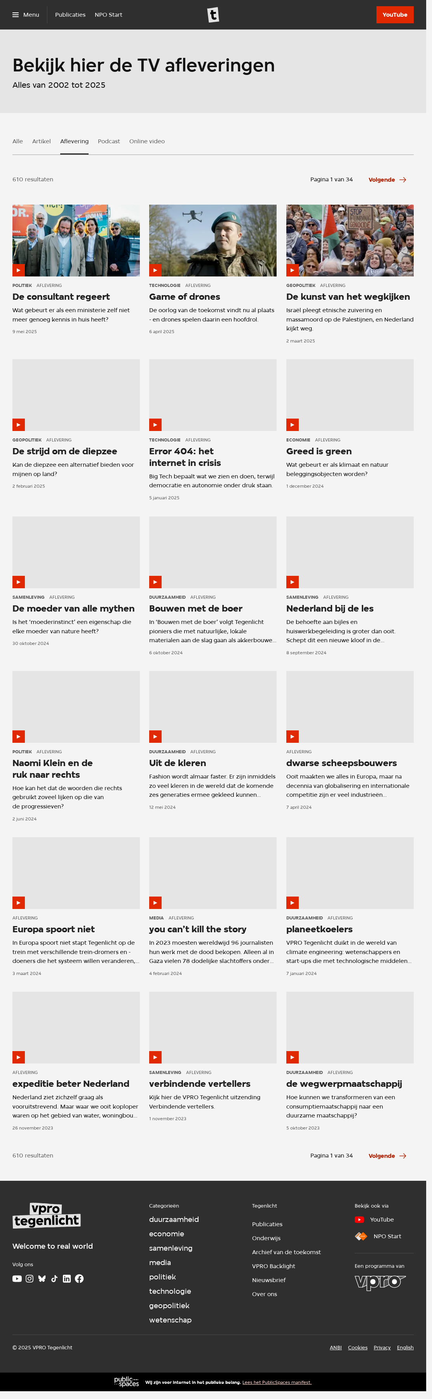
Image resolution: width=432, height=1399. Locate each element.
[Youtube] (17, 1278)
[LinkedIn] (66, 1278)
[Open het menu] (26, 14)
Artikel (41, 141)
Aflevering (74, 141)
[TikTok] (54, 1278)
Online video (147, 141)
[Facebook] (79, 1278)
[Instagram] (29, 1278)
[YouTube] (395, 14)
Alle (17, 141)
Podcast (109, 141)
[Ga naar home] (213, 15)
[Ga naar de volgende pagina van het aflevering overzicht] (388, 179)
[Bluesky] (42, 1278)
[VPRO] (380, 1283)
